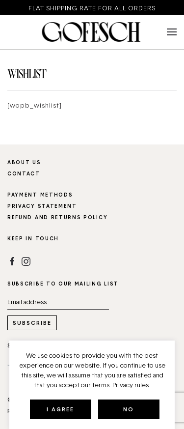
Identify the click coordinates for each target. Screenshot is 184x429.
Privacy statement (42, 205)
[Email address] (58, 302)
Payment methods (40, 194)
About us (24, 162)
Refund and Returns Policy (57, 217)
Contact (23, 173)
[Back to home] (92, 32)
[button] (172, 32)
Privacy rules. (131, 384)
